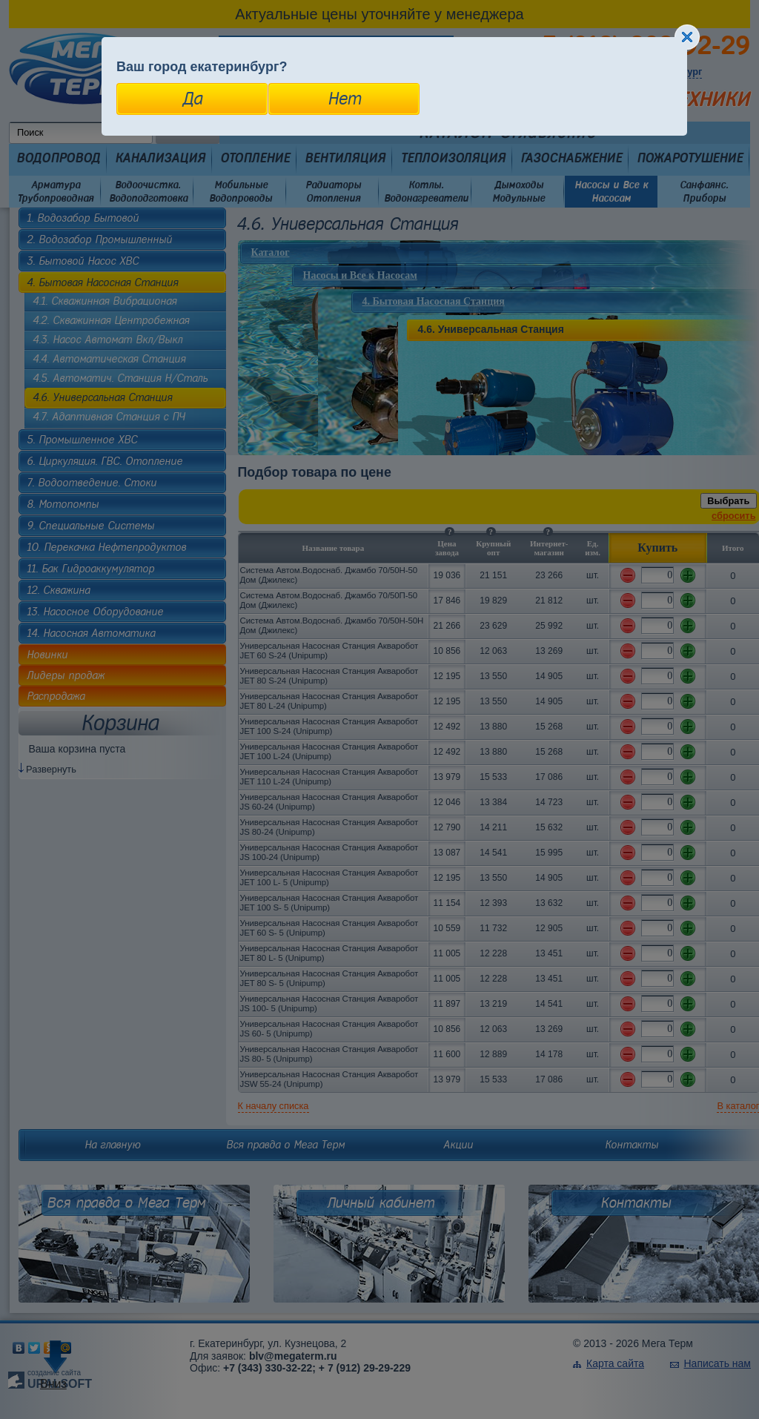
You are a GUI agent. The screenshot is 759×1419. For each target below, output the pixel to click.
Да (192, 98)
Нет (344, 98)
